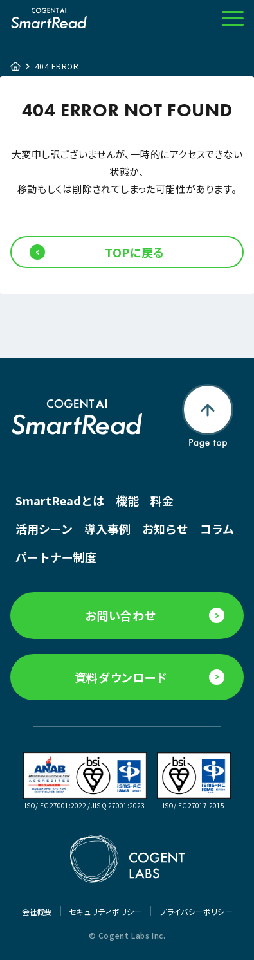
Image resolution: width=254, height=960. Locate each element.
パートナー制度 (55, 556)
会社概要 (37, 911)
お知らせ (165, 528)
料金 (162, 500)
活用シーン (44, 528)
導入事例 (107, 528)
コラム (217, 528)
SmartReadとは (59, 500)
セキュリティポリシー (106, 911)
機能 (127, 500)
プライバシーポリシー (195, 911)
